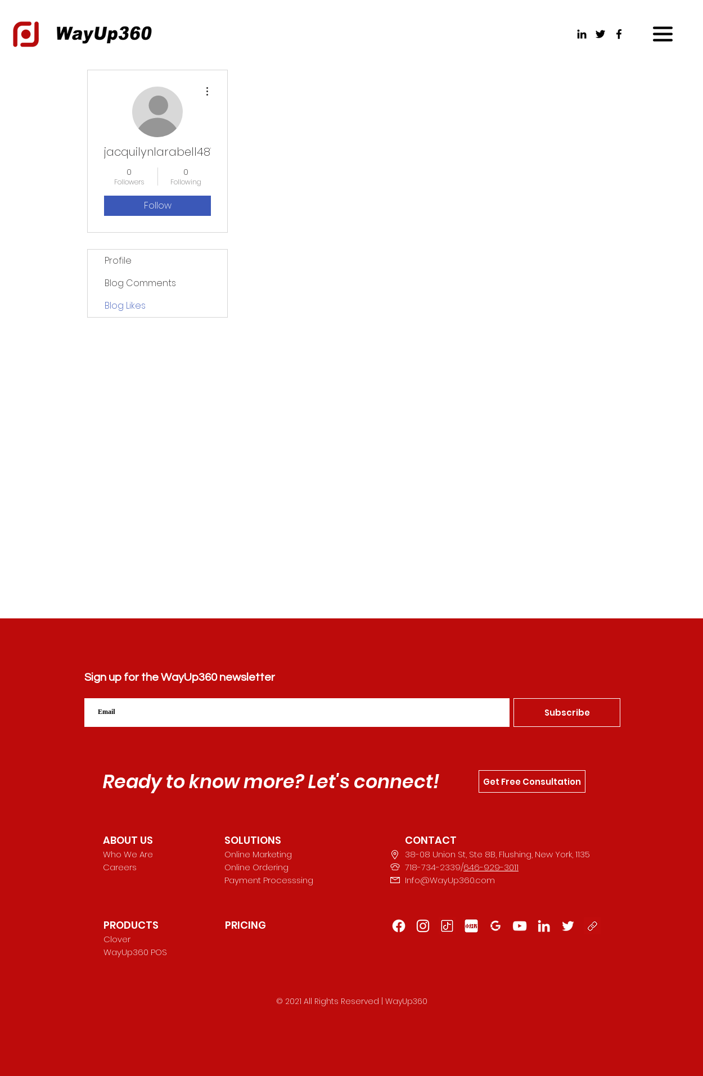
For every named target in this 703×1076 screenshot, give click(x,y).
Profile (118, 260)
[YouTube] (519, 925)
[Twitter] (600, 34)
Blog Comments (140, 283)
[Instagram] (422, 925)
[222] (568, 925)
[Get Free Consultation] (532, 781)
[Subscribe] (566, 712)
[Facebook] (618, 34)
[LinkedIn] (581, 34)
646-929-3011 (491, 867)
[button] (663, 34)
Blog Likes (125, 305)
